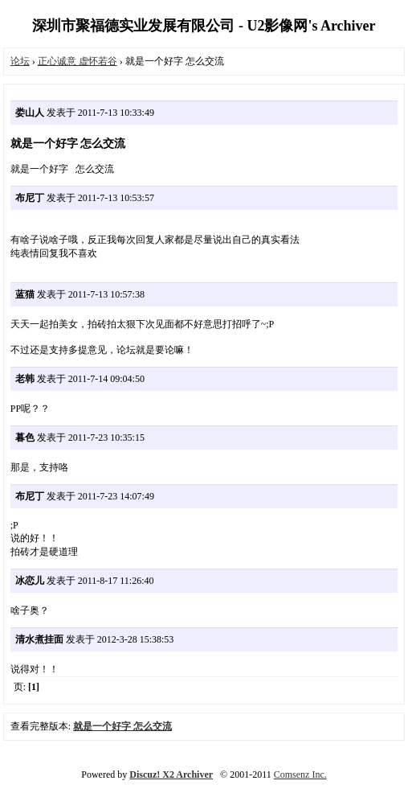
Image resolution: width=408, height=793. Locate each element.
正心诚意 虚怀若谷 (77, 61)
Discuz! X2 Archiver (171, 774)
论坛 (20, 61)
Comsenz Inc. (300, 774)
